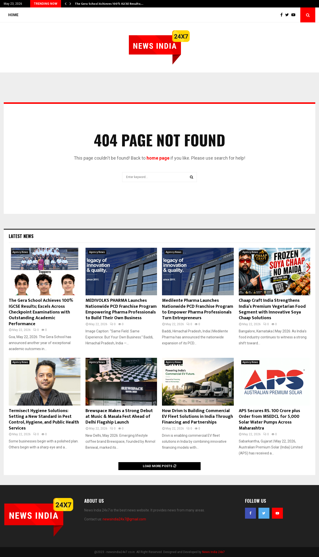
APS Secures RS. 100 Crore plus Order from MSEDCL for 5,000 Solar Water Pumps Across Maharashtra (269, 419)
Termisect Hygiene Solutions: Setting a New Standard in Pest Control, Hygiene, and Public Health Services (44, 419)
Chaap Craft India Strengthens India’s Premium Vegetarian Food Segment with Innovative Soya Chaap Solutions (272, 309)
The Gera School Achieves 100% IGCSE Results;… (109, 3)
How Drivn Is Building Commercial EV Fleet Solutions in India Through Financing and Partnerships (197, 416)
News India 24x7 (213, 552)
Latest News (21, 236)
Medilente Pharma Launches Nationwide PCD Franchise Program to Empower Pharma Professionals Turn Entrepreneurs (197, 309)
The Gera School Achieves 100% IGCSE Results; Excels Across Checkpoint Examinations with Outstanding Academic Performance (41, 312)
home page (158, 158)
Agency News (20, 252)
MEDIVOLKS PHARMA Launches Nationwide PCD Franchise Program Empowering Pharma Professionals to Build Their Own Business (121, 309)
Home (13, 15)
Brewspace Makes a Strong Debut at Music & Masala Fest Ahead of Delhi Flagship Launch (119, 416)
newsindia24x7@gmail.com (124, 519)
